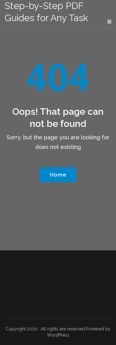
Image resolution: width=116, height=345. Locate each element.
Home (58, 175)
